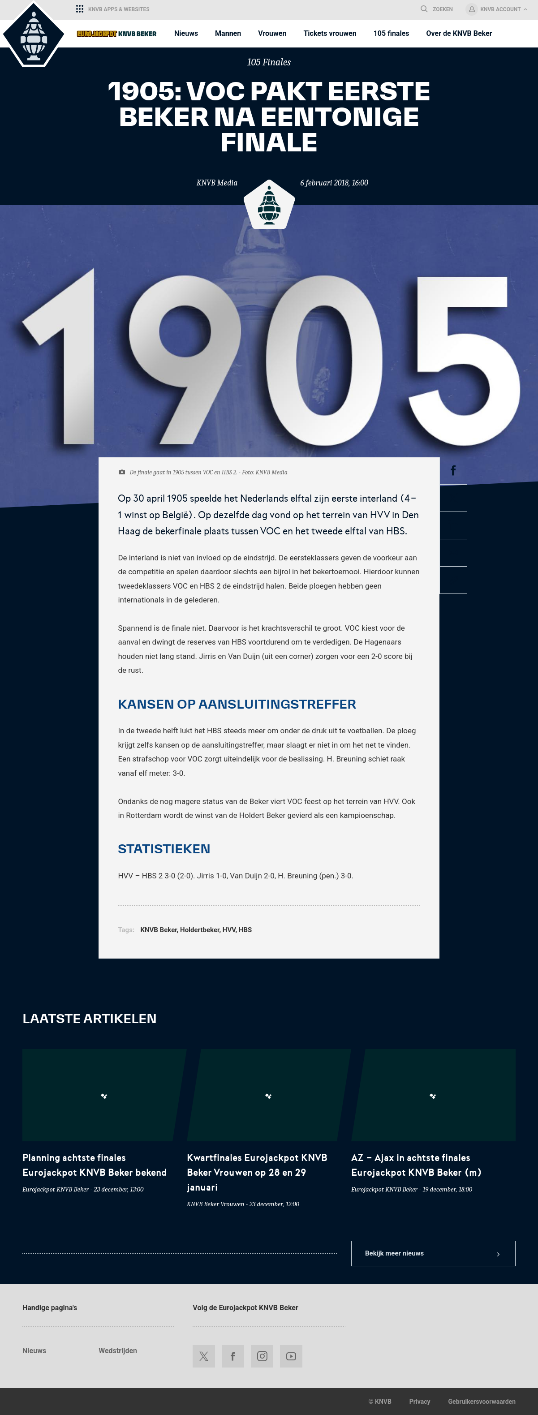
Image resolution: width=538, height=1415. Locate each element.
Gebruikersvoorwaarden (482, 1401)
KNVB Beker (158, 930)
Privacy (419, 1401)
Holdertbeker (199, 930)
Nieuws (34, 1350)
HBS (245, 930)
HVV (229, 930)
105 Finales (269, 62)
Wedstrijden (118, 1350)
